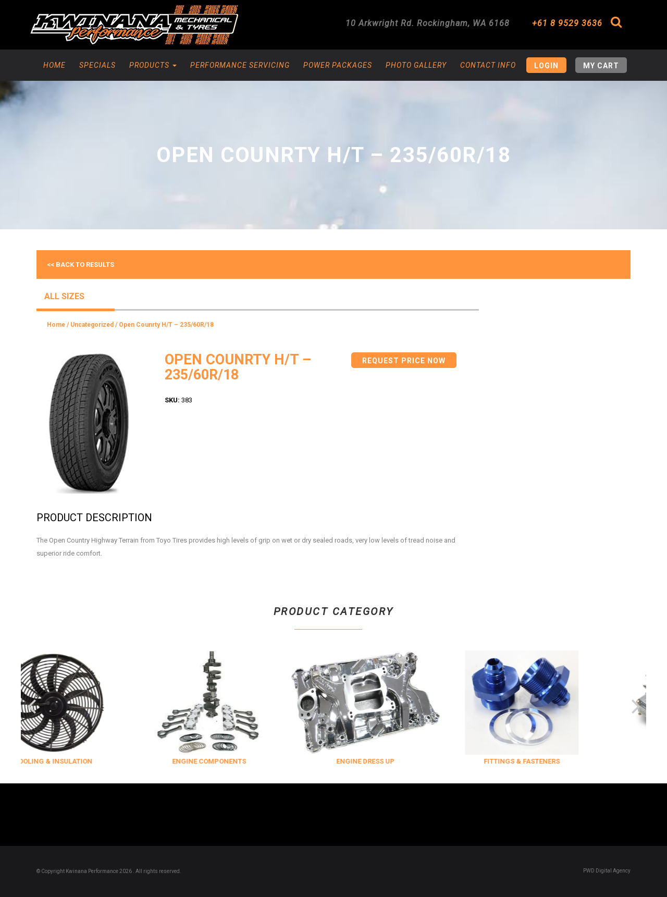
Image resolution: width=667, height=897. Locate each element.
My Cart (601, 66)
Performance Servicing (240, 65)
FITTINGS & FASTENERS (542, 761)
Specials (97, 65)
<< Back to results (80, 264)
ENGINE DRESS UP (386, 761)
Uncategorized (92, 324)
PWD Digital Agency (607, 871)
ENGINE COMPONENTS (230, 761)
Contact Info (488, 65)
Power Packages (337, 65)
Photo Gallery (416, 65)
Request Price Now (404, 361)
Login (546, 66)
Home (54, 65)
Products (153, 65)
